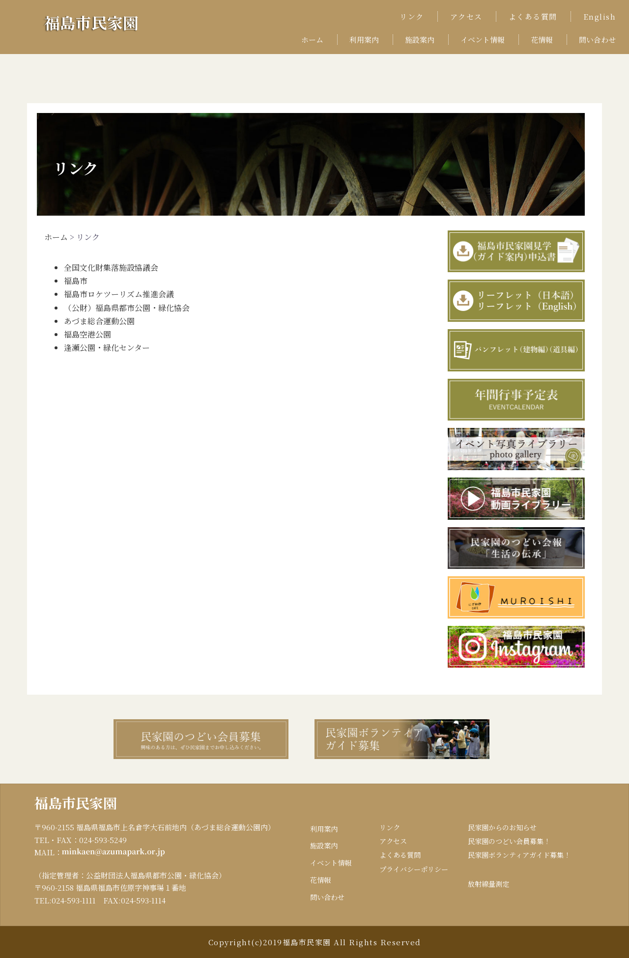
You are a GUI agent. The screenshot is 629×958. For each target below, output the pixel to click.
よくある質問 (533, 16)
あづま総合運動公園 (99, 321)
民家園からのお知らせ (500, 827)
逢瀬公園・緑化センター (107, 347)
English (599, 16)
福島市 (75, 280)
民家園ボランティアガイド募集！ (518, 857)
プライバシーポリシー (407, 872)
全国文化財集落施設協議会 (111, 267)
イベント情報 (482, 39)
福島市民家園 (100, 20)
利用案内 (364, 39)
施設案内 (419, 39)
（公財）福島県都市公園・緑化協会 (127, 307)
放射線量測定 (485, 886)
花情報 (542, 39)
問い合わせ (597, 39)
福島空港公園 (87, 334)
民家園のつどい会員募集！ (507, 842)
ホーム (312, 39)
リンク (412, 16)
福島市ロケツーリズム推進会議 (119, 294)
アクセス (466, 16)
